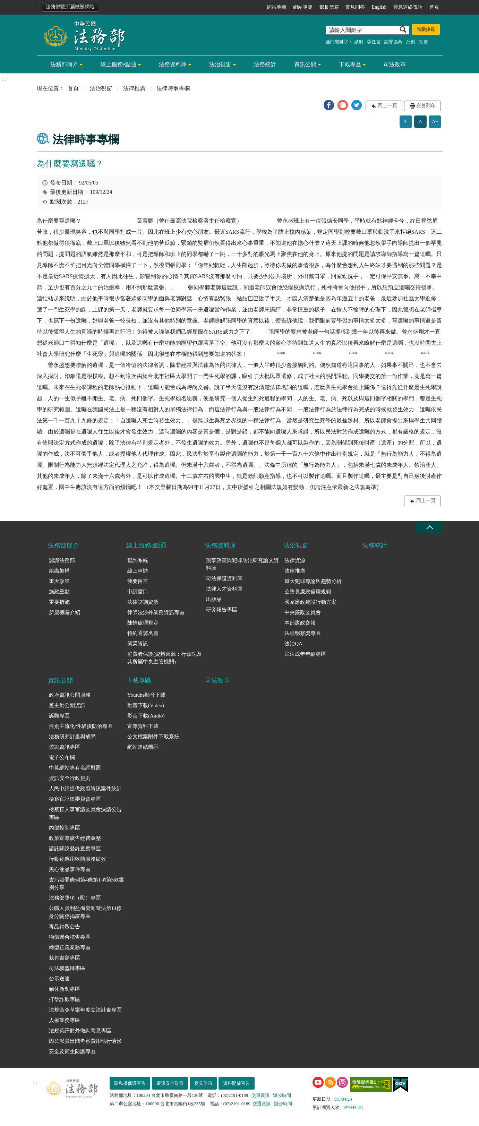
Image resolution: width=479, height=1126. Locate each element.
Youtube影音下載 (146, 695)
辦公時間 (282, 1095)
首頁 (434, 7)
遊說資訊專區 (64, 747)
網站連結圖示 (143, 747)
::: (35, 6)
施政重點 (59, 591)
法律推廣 (134, 88)
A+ (435, 121)
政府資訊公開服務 (70, 695)
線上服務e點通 (118, 64)
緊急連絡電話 (407, 7)
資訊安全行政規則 (70, 778)
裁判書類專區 (64, 958)
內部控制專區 (64, 828)
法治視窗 (220, 64)
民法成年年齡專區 (305, 654)
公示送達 (59, 978)
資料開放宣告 (236, 1083)
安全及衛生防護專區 (72, 1051)
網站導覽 (303, 7)
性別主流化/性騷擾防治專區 (81, 726)
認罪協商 (393, 41)
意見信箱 (203, 1083)
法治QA (293, 643)
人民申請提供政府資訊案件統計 (85, 788)
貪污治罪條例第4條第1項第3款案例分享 (87, 884)
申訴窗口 (137, 591)
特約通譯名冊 (143, 633)
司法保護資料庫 (224, 578)
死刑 (410, 41)
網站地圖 (276, 7)
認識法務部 (62, 560)
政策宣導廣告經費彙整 (75, 838)
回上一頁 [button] (387, 105)
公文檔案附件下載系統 (153, 736)
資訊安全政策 (169, 1083)
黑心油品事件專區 (70, 869)
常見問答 (355, 7)
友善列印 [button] (426, 105)
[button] (329, 105)
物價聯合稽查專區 (70, 937)
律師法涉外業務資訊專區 (156, 612)
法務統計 (265, 64)
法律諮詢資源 (143, 602)
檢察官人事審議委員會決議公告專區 (85, 813)
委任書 (373, 41)
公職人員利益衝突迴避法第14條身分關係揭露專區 (85, 912)
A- (405, 121)
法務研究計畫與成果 (72, 736)
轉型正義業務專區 (70, 947)
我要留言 (137, 581)
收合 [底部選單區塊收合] (429, 527)
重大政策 (59, 581)
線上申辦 (137, 571)
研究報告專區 (221, 609)
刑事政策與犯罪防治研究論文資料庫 (242, 564)
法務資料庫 (173, 64)
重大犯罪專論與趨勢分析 (313, 581)
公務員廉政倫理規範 (307, 591)
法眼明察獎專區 (302, 633)
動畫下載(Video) (145, 705)
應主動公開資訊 (67, 705)
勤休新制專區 (64, 989)
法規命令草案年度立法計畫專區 (85, 1010)
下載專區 (350, 64)
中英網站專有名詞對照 (75, 768)
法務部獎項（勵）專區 (75, 898)
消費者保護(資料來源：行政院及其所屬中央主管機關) (164, 658)
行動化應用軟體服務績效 (77, 859)
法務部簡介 (64, 64)
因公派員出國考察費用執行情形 (85, 1041)
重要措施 (59, 602)
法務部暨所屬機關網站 (70, 6)
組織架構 (59, 571)
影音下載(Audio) (146, 716)
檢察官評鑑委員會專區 (75, 799)
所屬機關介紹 (64, 612)
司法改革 (395, 64)
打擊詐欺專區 (64, 999)
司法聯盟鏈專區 (67, 968)
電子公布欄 (62, 757)
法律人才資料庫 (224, 589)
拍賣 (423, 41)
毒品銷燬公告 (64, 926)
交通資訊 (260, 1095)
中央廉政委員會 (302, 612)
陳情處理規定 (143, 623)
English (379, 7)
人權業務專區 (64, 1020)
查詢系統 (137, 560)
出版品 (214, 599)
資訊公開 (305, 64)
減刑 (358, 41)
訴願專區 (59, 716)
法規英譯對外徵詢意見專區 (80, 1030)
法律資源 (294, 560)
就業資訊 (137, 643)
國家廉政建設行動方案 (310, 602)
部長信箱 (329, 7)
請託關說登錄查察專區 (75, 848)
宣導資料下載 (143, 726)
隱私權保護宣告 (130, 1083)
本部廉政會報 (300, 623)
